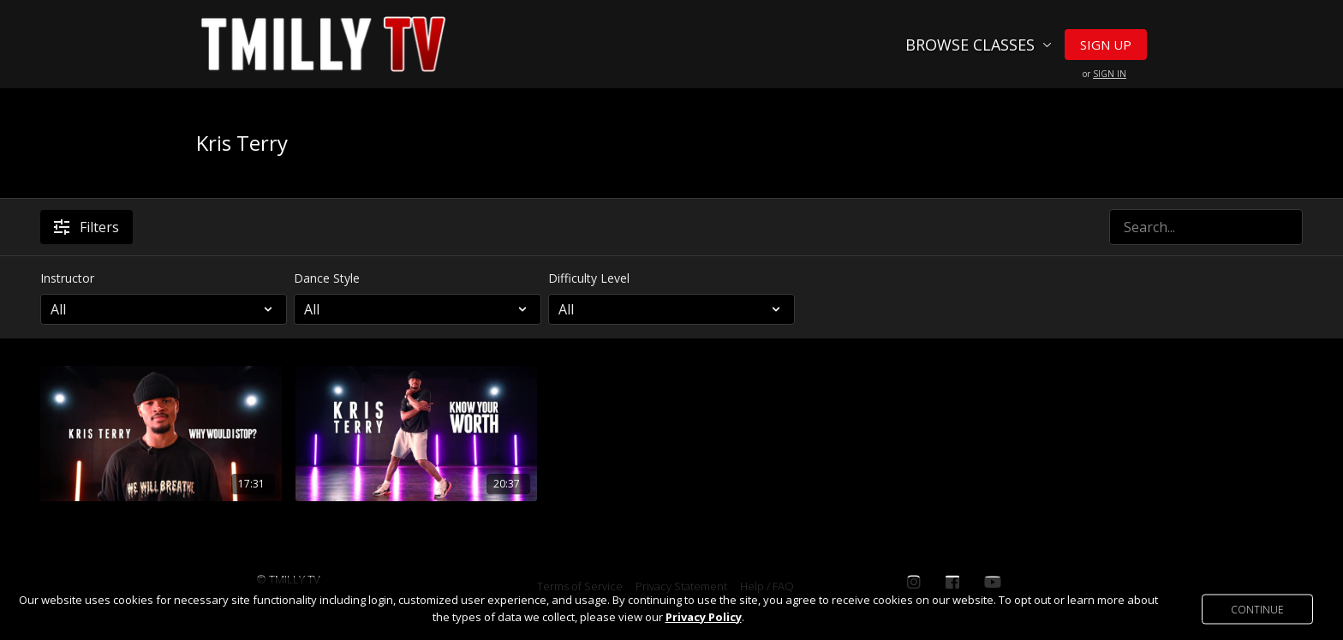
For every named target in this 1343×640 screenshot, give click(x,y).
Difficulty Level (589, 278)
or (1104, 74)
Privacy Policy (704, 617)
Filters (86, 227)
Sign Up (1105, 44)
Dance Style (327, 278)
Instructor (67, 278)
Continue (1257, 608)
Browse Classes (978, 44)
